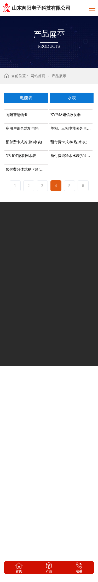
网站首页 (38, 76)
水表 (72, 98)
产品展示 (59, 76)
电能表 (26, 98)
